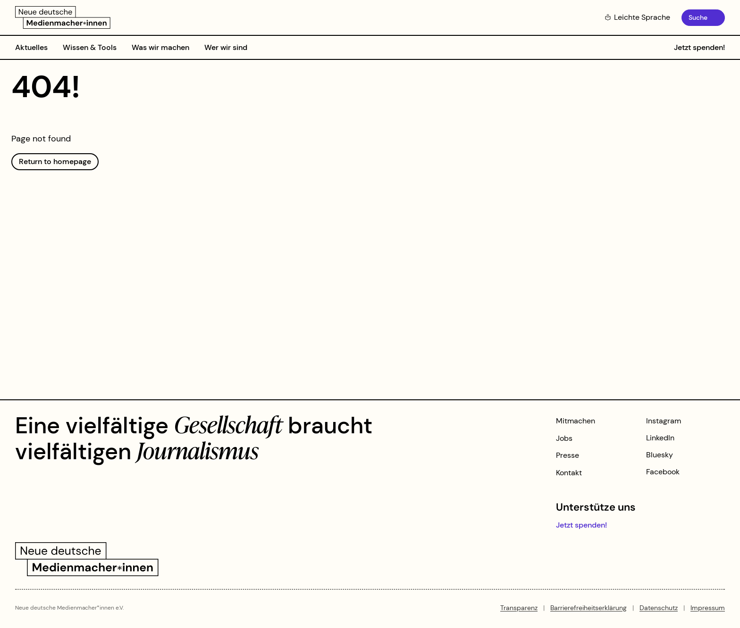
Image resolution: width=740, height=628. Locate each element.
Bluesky (659, 455)
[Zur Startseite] (62, 17)
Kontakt (569, 473)
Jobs (564, 438)
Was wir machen (160, 47)
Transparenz (519, 607)
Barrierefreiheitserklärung (588, 607)
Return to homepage (55, 161)
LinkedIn (660, 438)
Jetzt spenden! (699, 47)
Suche (698, 17)
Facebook (663, 472)
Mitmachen (575, 421)
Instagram (663, 421)
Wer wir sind (225, 47)
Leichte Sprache (637, 17)
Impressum (707, 607)
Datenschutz (658, 607)
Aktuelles (31, 47)
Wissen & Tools (90, 47)
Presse (567, 455)
